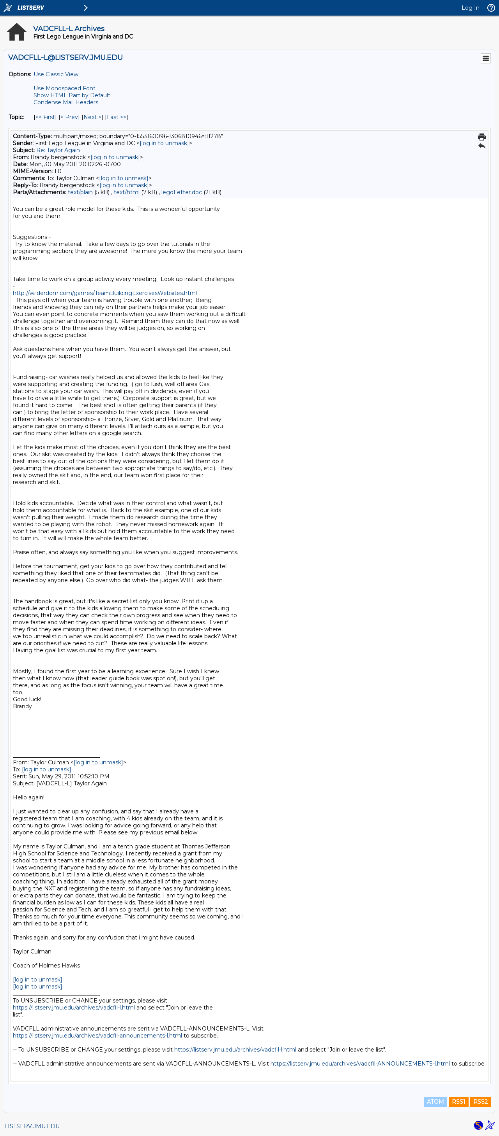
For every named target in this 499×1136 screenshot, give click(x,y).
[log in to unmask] (164, 143)
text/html (127, 192)
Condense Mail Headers (66, 102)
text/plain (80, 192)
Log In (471, 7)
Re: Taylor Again (58, 150)
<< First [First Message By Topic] (45, 117)
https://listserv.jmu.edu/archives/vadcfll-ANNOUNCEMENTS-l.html (360, 1063)
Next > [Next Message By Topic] (92, 117)
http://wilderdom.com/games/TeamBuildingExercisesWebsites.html (105, 293)
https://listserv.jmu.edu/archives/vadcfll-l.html (74, 1007)
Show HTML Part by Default (72, 95)
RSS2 (480, 1101)
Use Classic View (56, 74)
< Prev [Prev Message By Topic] (69, 117)
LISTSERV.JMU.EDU (32, 1126)
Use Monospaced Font (65, 88)
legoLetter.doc (181, 192)
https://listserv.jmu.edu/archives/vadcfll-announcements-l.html (97, 1035)
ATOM (435, 1101)
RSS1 (458, 1101)
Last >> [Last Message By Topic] (116, 117)
